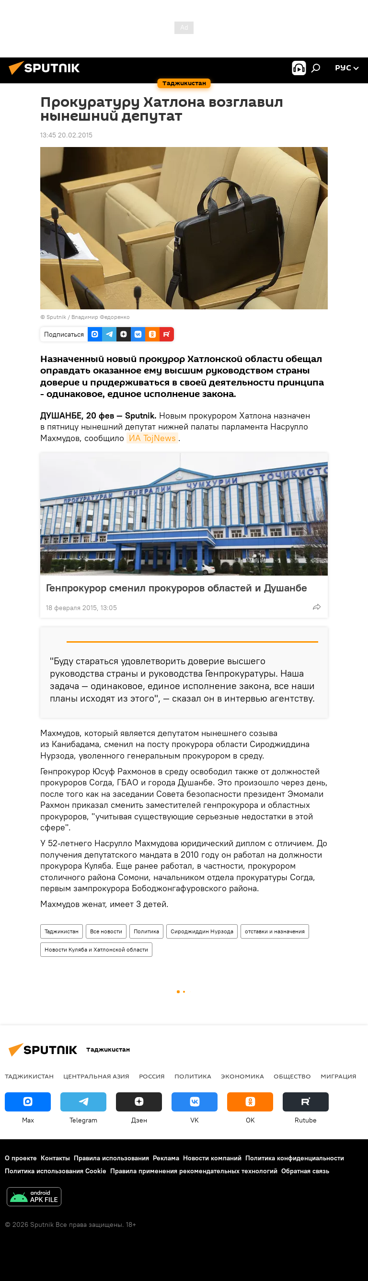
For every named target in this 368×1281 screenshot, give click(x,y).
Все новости (106, 931)
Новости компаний (212, 1158)
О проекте (21, 1158)
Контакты (55, 1158)
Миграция (338, 1076)
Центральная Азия (96, 1076)
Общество (292, 1076)
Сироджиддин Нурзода (202, 931)
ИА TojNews (152, 437)
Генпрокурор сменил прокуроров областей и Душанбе (176, 587)
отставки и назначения (275, 931)
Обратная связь (305, 1171)
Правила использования (111, 1158)
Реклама (166, 1158)
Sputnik (57, 316)
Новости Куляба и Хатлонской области (96, 949)
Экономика (242, 1076)
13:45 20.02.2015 (66, 135)
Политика (146, 931)
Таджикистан (62, 931)
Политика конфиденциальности (294, 1158)
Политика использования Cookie (55, 1171)
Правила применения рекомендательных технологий (193, 1171)
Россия (152, 1076)
